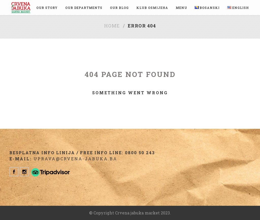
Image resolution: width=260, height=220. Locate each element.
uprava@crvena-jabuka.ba (75, 158)
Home (112, 26)
